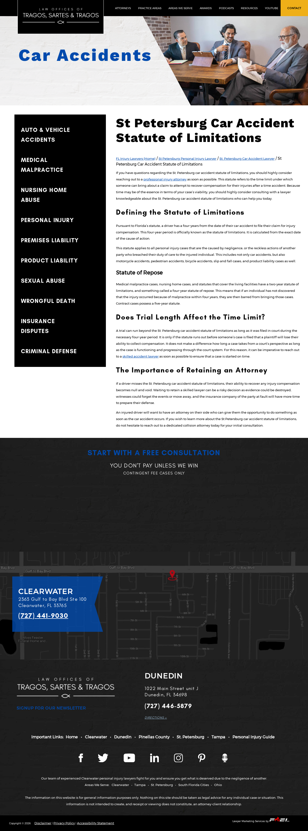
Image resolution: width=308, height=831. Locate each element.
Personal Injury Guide (253, 737)
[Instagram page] (179, 761)
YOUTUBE (271, 8)
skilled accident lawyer (140, 356)
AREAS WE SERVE (180, 8)
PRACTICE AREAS (149, 8)
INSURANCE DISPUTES (38, 326)
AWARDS (206, 8)
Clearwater (96, 737)
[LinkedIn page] (155, 761)
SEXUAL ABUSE (43, 280)
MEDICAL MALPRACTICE (42, 164)
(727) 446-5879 (168, 706)
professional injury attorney (164, 179)
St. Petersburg (190, 737)
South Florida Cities (193, 785)
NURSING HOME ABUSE (44, 194)
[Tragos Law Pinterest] (202, 761)
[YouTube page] (130, 761)
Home (72, 737)
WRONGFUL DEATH (48, 300)
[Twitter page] (103, 761)
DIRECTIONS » (156, 717)
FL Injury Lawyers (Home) (135, 158)
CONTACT (294, 8)
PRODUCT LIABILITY (49, 260)
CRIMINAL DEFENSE (49, 351)
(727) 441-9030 (43, 615)
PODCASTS (226, 8)
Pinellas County (154, 737)
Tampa (218, 737)
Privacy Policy (64, 823)
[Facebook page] (81, 761)
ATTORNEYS (123, 8)
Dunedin (122, 737)
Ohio (218, 785)
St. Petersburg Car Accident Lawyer (247, 158)
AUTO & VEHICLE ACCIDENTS (45, 134)
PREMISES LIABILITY (50, 240)
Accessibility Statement (95, 823)
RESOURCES (249, 8)
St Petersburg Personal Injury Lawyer (187, 158)
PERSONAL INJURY (47, 220)
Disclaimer (42, 823)
